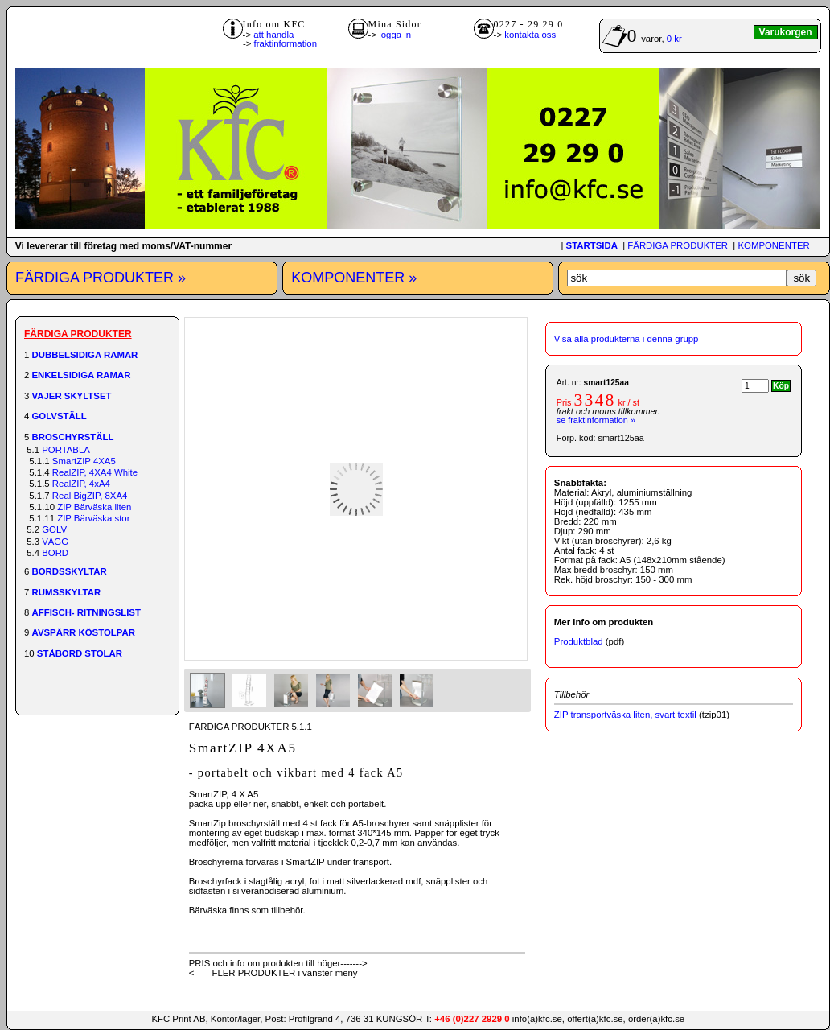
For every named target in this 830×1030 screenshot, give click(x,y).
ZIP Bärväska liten (94, 507)
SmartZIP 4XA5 (84, 461)
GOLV (54, 529)
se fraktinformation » (596, 420)
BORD (55, 553)
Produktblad (578, 641)
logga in (395, 34)
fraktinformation (286, 43)
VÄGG (55, 541)
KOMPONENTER (773, 245)
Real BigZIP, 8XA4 (90, 496)
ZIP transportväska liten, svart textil (625, 714)
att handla (273, 34)
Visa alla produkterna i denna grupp (626, 339)
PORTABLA (66, 450)
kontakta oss (530, 34)
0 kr (674, 38)
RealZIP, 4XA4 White (95, 472)
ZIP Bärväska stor (93, 518)
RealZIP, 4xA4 (81, 483)
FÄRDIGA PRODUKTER (677, 245)
